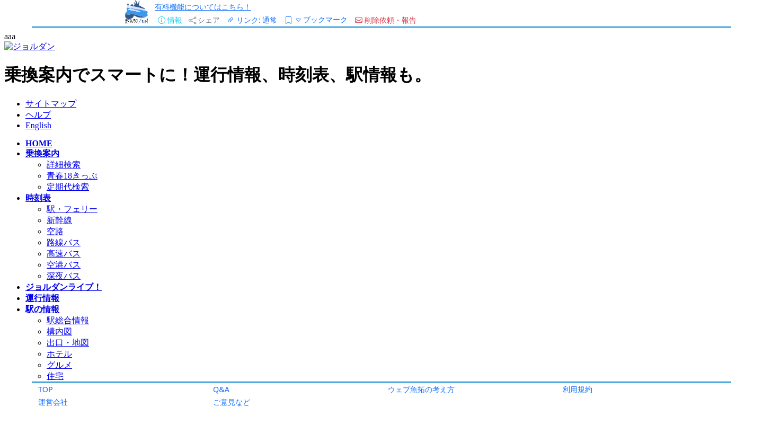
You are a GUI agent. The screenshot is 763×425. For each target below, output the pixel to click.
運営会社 (53, 402)
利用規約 (577, 389)
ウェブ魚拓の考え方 (421, 389)
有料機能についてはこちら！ (203, 7)
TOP (45, 389)
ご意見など (231, 402)
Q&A (221, 389)
